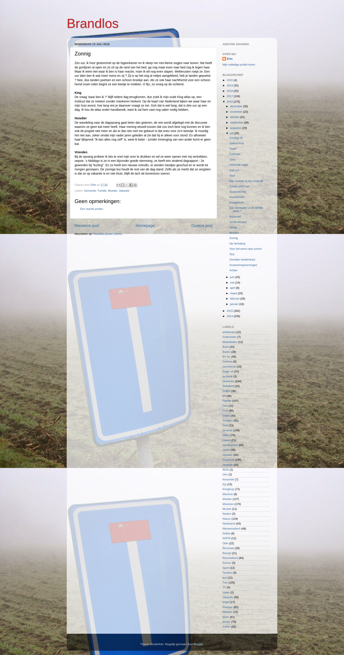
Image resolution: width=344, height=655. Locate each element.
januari (234, 304)
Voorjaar (227, 607)
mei (232, 282)
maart (234, 293)
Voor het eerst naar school (245, 248)
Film (225, 405)
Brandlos (93, 23)
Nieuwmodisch (231, 528)
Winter (226, 621)
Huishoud (228, 459)
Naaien (226, 513)
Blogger (198, 644)
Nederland (228, 523)
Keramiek (228, 479)
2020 (230, 80)
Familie (102, 190)
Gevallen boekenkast (242, 259)
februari (235, 298)
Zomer (226, 626)
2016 (230, 101)
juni (232, 277)
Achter (233, 270)
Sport (225, 567)
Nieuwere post (86, 225)
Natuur (226, 518)
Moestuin (228, 504)
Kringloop (228, 489)
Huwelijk (227, 464)
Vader (226, 592)
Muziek (226, 508)
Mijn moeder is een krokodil (246, 181)
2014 (230, 316)
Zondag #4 (235, 137)
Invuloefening (237, 191)
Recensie (228, 548)
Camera (227, 361)
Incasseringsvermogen (243, 265)
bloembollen (229, 342)
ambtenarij (228, 332)
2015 (230, 310)
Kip (224, 484)
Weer (225, 617)
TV (224, 587)
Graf (225, 425)
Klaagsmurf (236, 202)
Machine (227, 494)
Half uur (234, 170)
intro (225, 474)
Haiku (225, 435)
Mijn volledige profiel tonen (238, 64)
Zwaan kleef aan (239, 186)
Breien (226, 351)
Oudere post (202, 225)
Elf (224, 396)
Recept (226, 553)
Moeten (233, 232)
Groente (227, 430)
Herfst (226, 450)
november (236, 111)
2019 (230, 85)
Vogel (232, 148)
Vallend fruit (236, 143)
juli (232, 133)
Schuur (226, 562)
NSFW (226, 538)
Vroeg (232, 227)
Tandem (227, 572)
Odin (225, 543)
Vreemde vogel (238, 164)
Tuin (225, 582)
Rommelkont (230, 558)
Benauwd (235, 216)
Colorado (234, 154)
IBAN (225, 469)
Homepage (145, 225)
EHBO (226, 391)
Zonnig (233, 238)
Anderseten (229, 337)
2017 (230, 96)
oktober (235, 117)
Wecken (227, 612)
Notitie (226, 533)
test (224, 577)
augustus (236, 128)
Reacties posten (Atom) (107, 234)
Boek (225, 346)
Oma (232, 159)
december (236, 106)
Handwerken (230, 445)
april (233, 287)
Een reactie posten (91, 209)
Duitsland (228, 386)
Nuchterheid (236, 197)
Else (230, 58)
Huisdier (227, 455)
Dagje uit (227, 371)
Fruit (225, 410)
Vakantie (124, 190)
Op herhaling (237, 243)
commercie (229, 366)
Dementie (90, 190)
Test (231, 254)
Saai (232, 175)
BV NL (226, 356)
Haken (226, 440)
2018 (230, 91)
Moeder (112, 190)
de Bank (227, 376)
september (237, 122)
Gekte (226, 415)
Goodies (227, 420)
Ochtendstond (237, 222)
